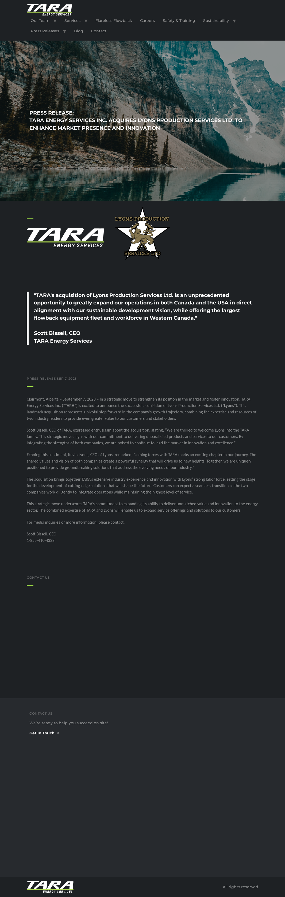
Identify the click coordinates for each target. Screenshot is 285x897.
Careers (147, 20)
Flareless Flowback (113, 20)
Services (72, 20)
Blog (78, 31)
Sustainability (216, 20)
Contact (98, 31)
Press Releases (45, 31)
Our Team (40, 20)
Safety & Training (179, 20)
